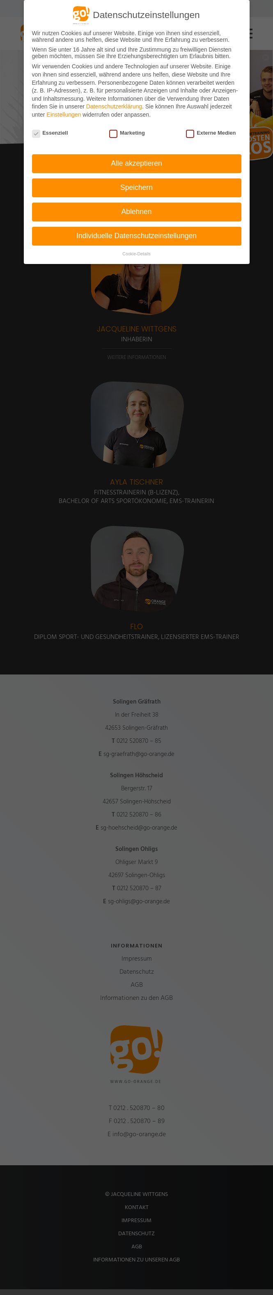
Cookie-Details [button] (136, 253)
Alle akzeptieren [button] (136, 163)
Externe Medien (211, 133)
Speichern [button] (136, 187)
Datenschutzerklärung (114, 106)
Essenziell (50, 133)
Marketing (127, 133)
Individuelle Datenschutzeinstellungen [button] (136, 236)
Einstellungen (63, 114)
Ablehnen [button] (137, 212)
